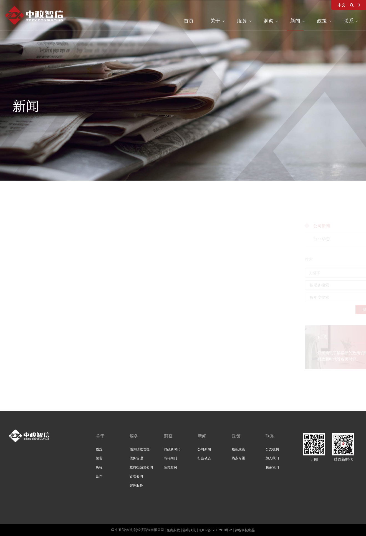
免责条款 (173, 530)
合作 (99, 476)
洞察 (269, 21)
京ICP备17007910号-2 (215, 530)
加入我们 (272, 458)
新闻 (295, 21)
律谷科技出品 (245, 530)
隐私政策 (189, 530)
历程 (99, 467)
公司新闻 (204, 449)
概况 (99, 449)
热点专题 (238, 458)
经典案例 (170, 467)
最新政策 (238, 449)
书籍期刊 (170, 458)
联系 (349, 21)
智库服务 (136, 485)
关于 (215, 21)
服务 (242, 21)
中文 (341, 5)
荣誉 (99, 458)
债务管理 (136, 458)
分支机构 (272, 449)
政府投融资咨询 (141, 467)
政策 (322, 21)
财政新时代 (172, 449)
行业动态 (204, 458)
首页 (189, 21)
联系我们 (272, 467)
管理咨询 (136, 476)
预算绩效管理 (140, 449)
